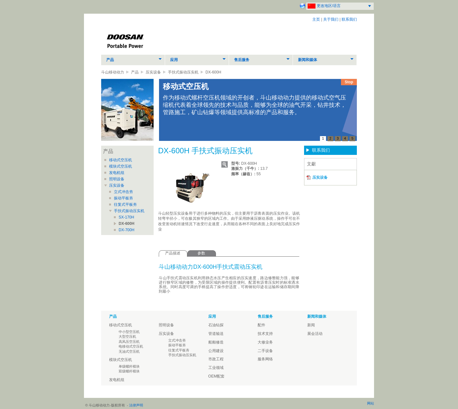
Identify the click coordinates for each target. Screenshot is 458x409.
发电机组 (116, 172)
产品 (110, 60)
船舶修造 (216, 342)
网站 (370, 403)
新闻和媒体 (307, 60)
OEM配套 (216, 376)
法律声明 (136, 405)
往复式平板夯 (125, 204)
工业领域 (216, 367)
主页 (316, 19)
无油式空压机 (129, 351)
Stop (349, 82)
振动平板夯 (123, 198)
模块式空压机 (120, 166)
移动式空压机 (120, 160)
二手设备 (265, 351)
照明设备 (116, 179)
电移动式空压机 (131, 346)
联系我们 (349, 19)
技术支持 (265, 333)
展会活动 (315, 333)
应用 (174, 60)
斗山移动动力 (112, 72)
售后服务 (241, 60)
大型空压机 (127, 336)
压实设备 (153, 72)
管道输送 (216, 333)
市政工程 (216, 359)
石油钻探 (216, 325)
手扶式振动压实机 (183, 72)
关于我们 (330, 19)
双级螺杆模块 (129, 371)
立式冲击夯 (123, 192)
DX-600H (126, 223)
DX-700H (126, 230)
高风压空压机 (129, 341)
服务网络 (265, 359)
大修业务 (265, 342)
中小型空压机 (129, 332)
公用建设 (216, 351)
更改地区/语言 (329, 5)
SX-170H (126, 217)
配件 (261, 325)
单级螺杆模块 (129, 366)
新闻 (311, 325)
